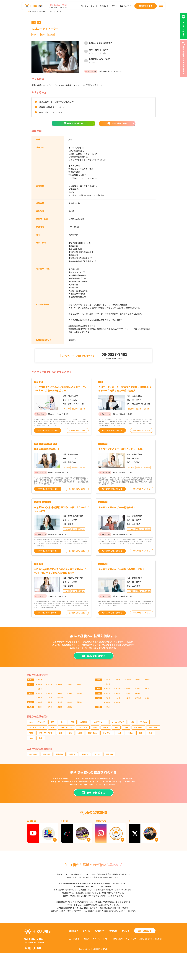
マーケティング (66, 727)
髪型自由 (109, 754)
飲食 (40, 738)
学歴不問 (46, 754)
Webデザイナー (100, 722)
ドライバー (107, 733)
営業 (31, 733)
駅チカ (97, 754)
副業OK (72, 754)
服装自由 (59, 754)
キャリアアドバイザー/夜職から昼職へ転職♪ (121, 569)
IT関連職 (83, 722)
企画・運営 (138, 727)
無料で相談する (145, 930)
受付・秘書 (153, 727)
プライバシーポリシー (101, 939)
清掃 (52, 727)
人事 (72, 722)
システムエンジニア (36, 727)
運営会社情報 (118, 939)
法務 (70, 733)
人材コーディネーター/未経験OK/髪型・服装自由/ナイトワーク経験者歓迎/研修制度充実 (125, 388)
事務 (116, 727)
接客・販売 (92, 733)
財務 (132, 722)
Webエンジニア (118, 722)
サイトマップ (131, 939)
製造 (95, 727)
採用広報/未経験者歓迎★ (47, 448)
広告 (60, 733)
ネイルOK (33, 754)
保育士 (130, 733)
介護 (31, 738)
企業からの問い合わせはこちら (151, 939)
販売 (52, 722)
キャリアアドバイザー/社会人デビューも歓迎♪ (122, 448)
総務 (140, 733)
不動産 (105, 727)
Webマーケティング (37, 722)
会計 (62, 722)
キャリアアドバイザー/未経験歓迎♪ (116, 507)
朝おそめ (85, 754)
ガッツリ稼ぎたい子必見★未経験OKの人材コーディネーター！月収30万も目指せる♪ (60, 388)
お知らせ (114, 6)
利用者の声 (104, 6)
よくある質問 (74, 939)
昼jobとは (84, 6)
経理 (119, 733)
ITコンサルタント (45, 733)
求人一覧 (94, 6)
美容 (150, 733)
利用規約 (86, 939)
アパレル (143, 722)
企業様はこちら (125, 6)
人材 (126, 727)
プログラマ (83, 727)
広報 (80, 733)
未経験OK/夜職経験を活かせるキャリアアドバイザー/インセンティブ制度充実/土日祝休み (60, 571)
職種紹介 (113, 930)
